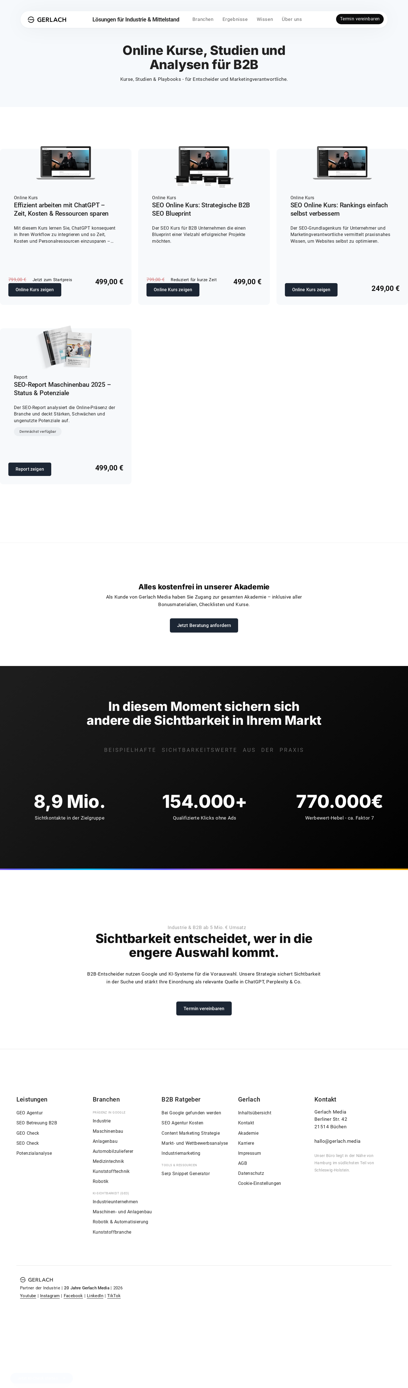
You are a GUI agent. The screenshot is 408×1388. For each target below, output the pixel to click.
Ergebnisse (235, 19)
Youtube (28, 1295)
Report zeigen (30, 469)
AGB (242, 1163)
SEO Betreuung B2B (36, 1123)
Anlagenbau (105, 1141)
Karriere (246, 1143)
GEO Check (27, 1133)
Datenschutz (251, 1173)
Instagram (50, 1295)
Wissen (265, 19)
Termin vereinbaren (360, 18)
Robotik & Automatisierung (120, 1221)
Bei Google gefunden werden (191, 1112)
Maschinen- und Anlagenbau (122, 1211)
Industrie (102, 1121)
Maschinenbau (108, 1131)
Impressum (249, 1153)
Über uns (292, 19)
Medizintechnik (108, 1161)
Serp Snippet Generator (186, 1173)
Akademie (248, 1133)
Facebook (73, 1295)
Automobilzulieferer (113, 1151)
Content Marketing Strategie (191, 1133)
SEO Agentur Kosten (182, 1123)
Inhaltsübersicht (254, 1112)
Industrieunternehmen (115, 1201)
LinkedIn (95, 1295)
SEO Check (27, 1143)
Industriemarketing (181, 1153)
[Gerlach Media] (47, 19)
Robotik (101, 1181)
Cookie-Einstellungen (259, 1183)
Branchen (203, 19)
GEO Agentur (29, 1112)
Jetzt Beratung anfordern (204, 625)
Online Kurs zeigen (35, 289)
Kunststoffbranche (112, 1232)
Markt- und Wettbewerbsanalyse (195, 1143)
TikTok (114, 1295)
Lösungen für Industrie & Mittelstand (135, 19)
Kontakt (246, 1123)
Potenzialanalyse (34, 1153)
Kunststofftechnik (111, 1171)
